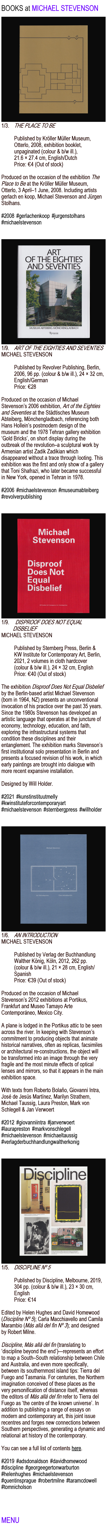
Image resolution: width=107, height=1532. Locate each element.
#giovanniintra (31, 1122)
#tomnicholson (16, 1486)
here (76, 1448)
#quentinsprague (18, 1480)
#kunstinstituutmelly (37, 796)
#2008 (7, 215)
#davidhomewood (68, 1461)
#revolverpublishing (21, 496)
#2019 (7, 1461)
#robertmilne (51, 1480)
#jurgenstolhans (68, 215)
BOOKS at (15, 8)
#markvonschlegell (51, 1128)
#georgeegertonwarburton (52, 1467)
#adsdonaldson (32, 1461)
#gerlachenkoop (33, 215)
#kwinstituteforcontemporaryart (33, 802)
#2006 (7, 490)
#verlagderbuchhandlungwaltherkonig (40, 1141)
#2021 (7, 796)
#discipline (12, 1467)
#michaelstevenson (21, 222)
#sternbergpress (60, 809)
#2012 (7, 1122)
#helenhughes (16, 1473)
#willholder (90, 809)
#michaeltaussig (60, 1135)
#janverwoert (61, 1122)
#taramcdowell (81, 1480)
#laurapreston (15, 1128)
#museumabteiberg (79, 490)
